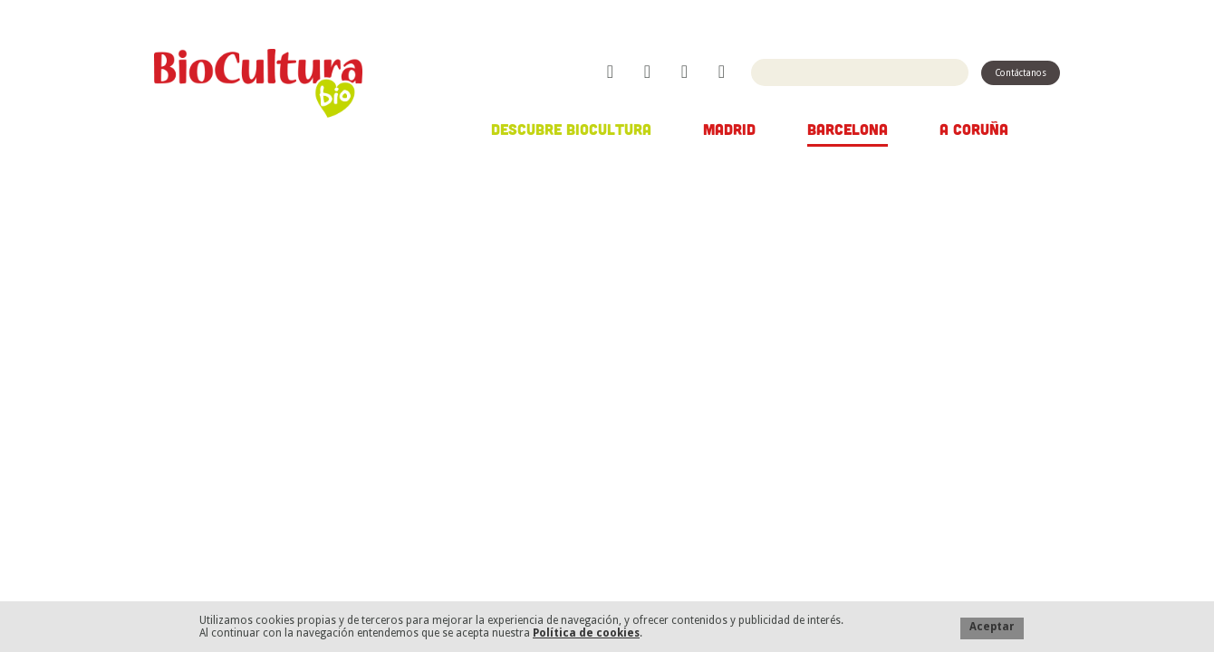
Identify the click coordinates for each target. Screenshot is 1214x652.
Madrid (729, 129)
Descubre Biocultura (571, 129)
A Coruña (973, 129)
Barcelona (847, 129)
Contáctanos (1020, 73)
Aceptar (992, 626)
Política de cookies (586, 633)
